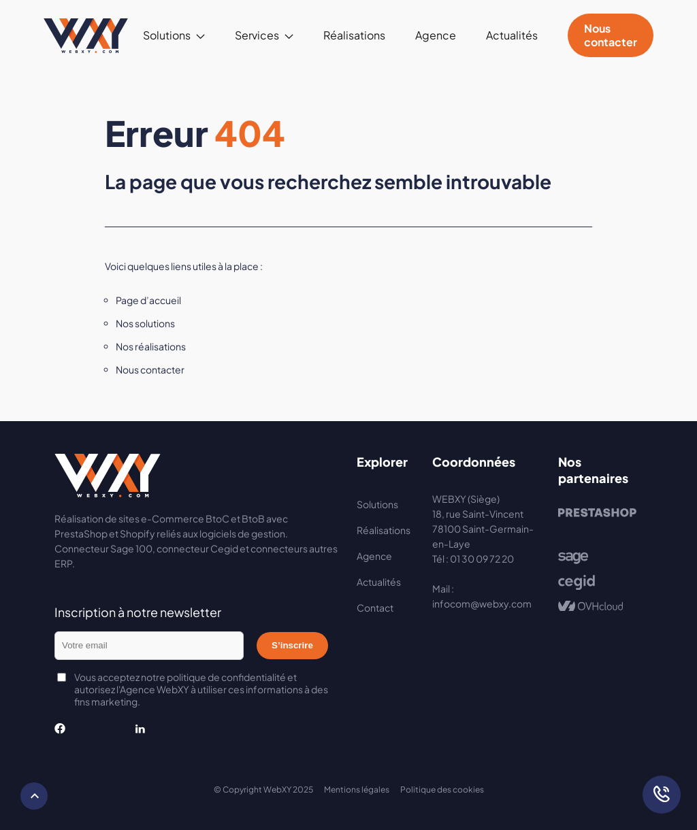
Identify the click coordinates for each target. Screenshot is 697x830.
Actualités (512, 35)
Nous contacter (610, 35)
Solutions (167, 35)
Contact (375, 607)
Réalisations (354, 35)
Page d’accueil (148, 300)
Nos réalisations (151, 346)
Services (257, 35)
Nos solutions (145, 323)
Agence (435, 35)
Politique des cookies (442, 789)
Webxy (86, 35)
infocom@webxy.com (482, 603)
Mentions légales (356, 789)
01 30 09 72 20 (482, 558)
